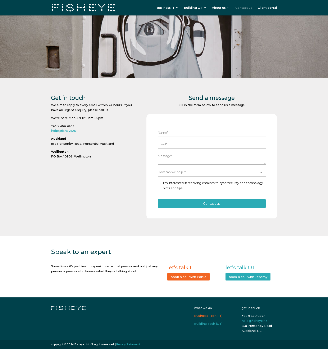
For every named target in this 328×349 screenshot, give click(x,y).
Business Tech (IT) (208, 316)
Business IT (165, 8)
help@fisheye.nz (64, 131)
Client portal (267, 8)
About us (219, 8)
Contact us (243, 8)
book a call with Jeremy (248, 277)
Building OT (193, 8)
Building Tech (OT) (208, 324)
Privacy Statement (128, 344)
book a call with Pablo (188, 277)
